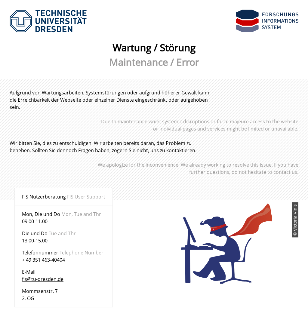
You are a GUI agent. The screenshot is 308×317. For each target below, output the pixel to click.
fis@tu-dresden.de (42, 279)
